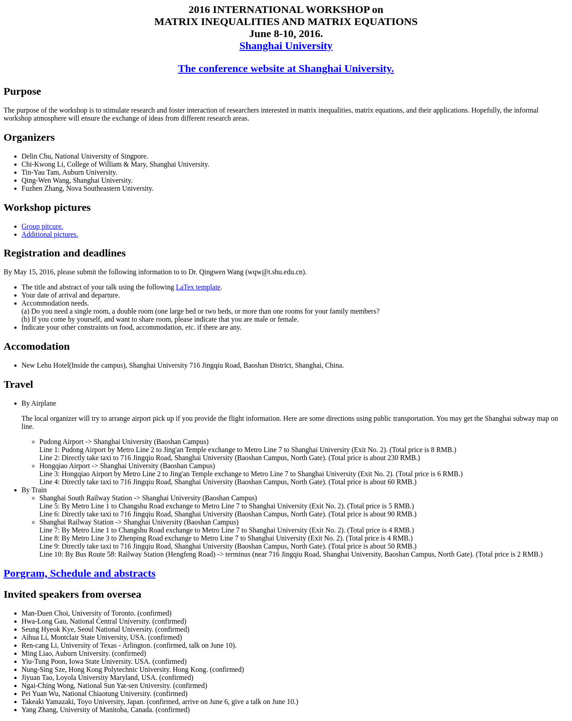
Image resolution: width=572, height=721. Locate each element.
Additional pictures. (49, 234)
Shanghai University (286, 45)
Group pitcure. (42, 226)
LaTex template (198, 287)
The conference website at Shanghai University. (286, 68)
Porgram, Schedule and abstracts (80, 573)
